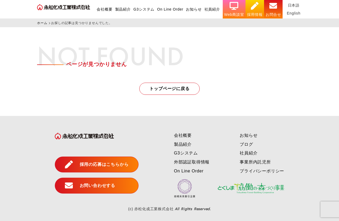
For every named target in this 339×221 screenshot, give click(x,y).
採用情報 (255, 9)
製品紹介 (123, 9)
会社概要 (104, 9)
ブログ (246, 144)
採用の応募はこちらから (97, 164)
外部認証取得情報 (191, 162)
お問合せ (273, 9)
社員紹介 (212, 9)
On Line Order (170, 9)
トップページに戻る (169, 88)
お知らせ (194, 9)
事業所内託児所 (255, 162)
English (294, 13)
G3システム (143, 9)
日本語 (294, 5)
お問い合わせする (90, 186)
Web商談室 (234, 9)
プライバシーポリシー (262, 171)
